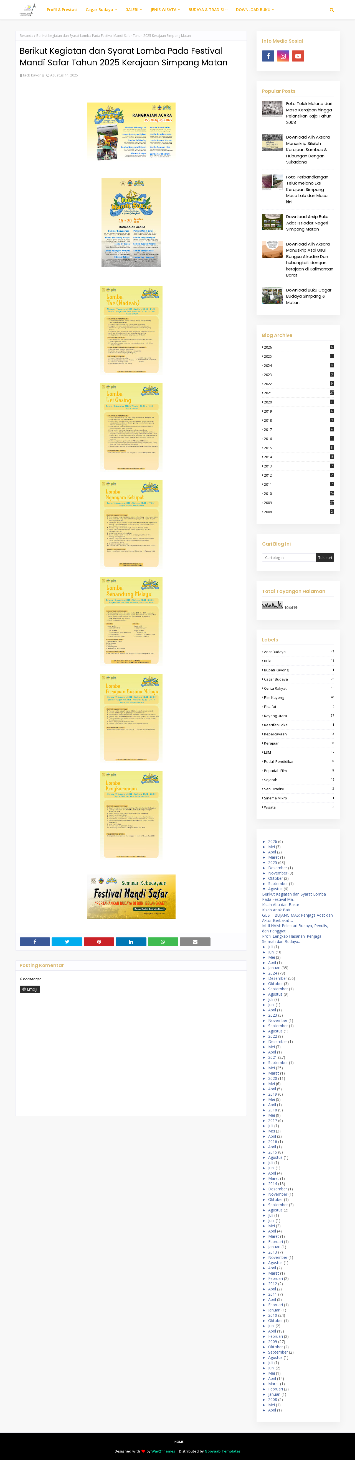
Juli (270, 946)
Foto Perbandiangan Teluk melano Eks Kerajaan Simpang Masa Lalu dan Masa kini (307, 189)
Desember (277, 867)
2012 (299, 475)
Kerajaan (299, 743)
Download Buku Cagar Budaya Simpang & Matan (308, 296)
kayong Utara (299, 715)
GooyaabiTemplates (222, 1451)
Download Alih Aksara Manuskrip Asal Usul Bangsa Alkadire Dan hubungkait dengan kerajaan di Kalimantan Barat (309, 259)
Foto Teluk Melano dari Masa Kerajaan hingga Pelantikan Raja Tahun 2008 (309, 113)
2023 (299, 374)
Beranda (26, 35)
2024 (299, 365)
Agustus (275, 888)
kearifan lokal (299, 724)
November (277, 873)
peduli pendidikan (299, 761)
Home (179, 1441)
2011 (299, 484)
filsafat (299, 706)
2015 (299, 447)
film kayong (299, 697)
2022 (299, 383)
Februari (275, 1241)
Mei (271, 846)
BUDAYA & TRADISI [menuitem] (206, 9)
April (272, 852)
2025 (299, 356)
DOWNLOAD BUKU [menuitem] (253, 9)
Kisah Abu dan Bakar (280, 904)
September (278, 883)
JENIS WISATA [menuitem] (163, 9)
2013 (299, 466)
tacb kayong (33, 75)
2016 (299, 438)
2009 (299, 502)
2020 (299, 402)
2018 (299, 420)
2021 (299, 392)
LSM (299, 752)
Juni (271, 952)
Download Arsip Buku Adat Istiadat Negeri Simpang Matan (307, 223)
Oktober (275, 878)
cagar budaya (299, 679)
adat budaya (299, 651)
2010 (299, 493)
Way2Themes (163, 1451)
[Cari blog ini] (289, 557)
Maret (273, 857)
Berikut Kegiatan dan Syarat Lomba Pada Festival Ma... (294, 896)
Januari (274, 967)
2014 (299, 456)
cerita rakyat (299, 688)
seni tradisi (299, 788)
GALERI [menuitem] (131, 9)
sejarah (299, 779)
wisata (299, 807)
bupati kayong (299, 670)
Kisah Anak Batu (276, 909)
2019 (299, 411)
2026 (299, 347)
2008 (299, 511)
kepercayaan (299, 734)
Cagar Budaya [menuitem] (99, 9)
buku (299, 660)
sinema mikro (299, 798)
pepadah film (299, 770)
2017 (299, 429)
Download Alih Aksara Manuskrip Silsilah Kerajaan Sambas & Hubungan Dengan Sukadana (308, 149)
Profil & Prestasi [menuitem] (62, 9)
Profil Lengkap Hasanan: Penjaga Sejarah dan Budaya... (291, 939)
